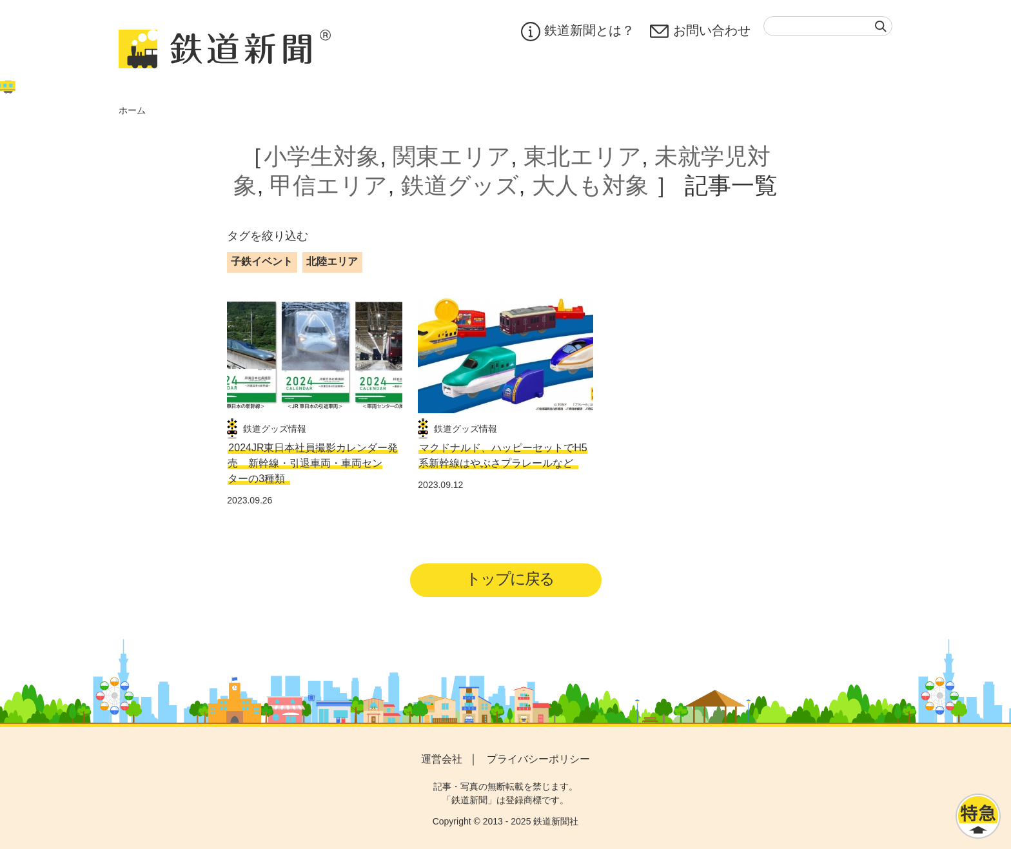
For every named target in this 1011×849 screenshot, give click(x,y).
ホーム (132, 110)
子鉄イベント (262, 261)
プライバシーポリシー (538, 759)
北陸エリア (332, 261)
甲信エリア (329, 185)
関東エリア (452, 156)
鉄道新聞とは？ (577, 31)
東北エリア (583, 156)
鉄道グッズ (460, 185)
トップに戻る (510, 578)
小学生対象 (322, 156)
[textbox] (827, 26)
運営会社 (441, 759)
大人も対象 (590, 185)
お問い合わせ (700, 31)
